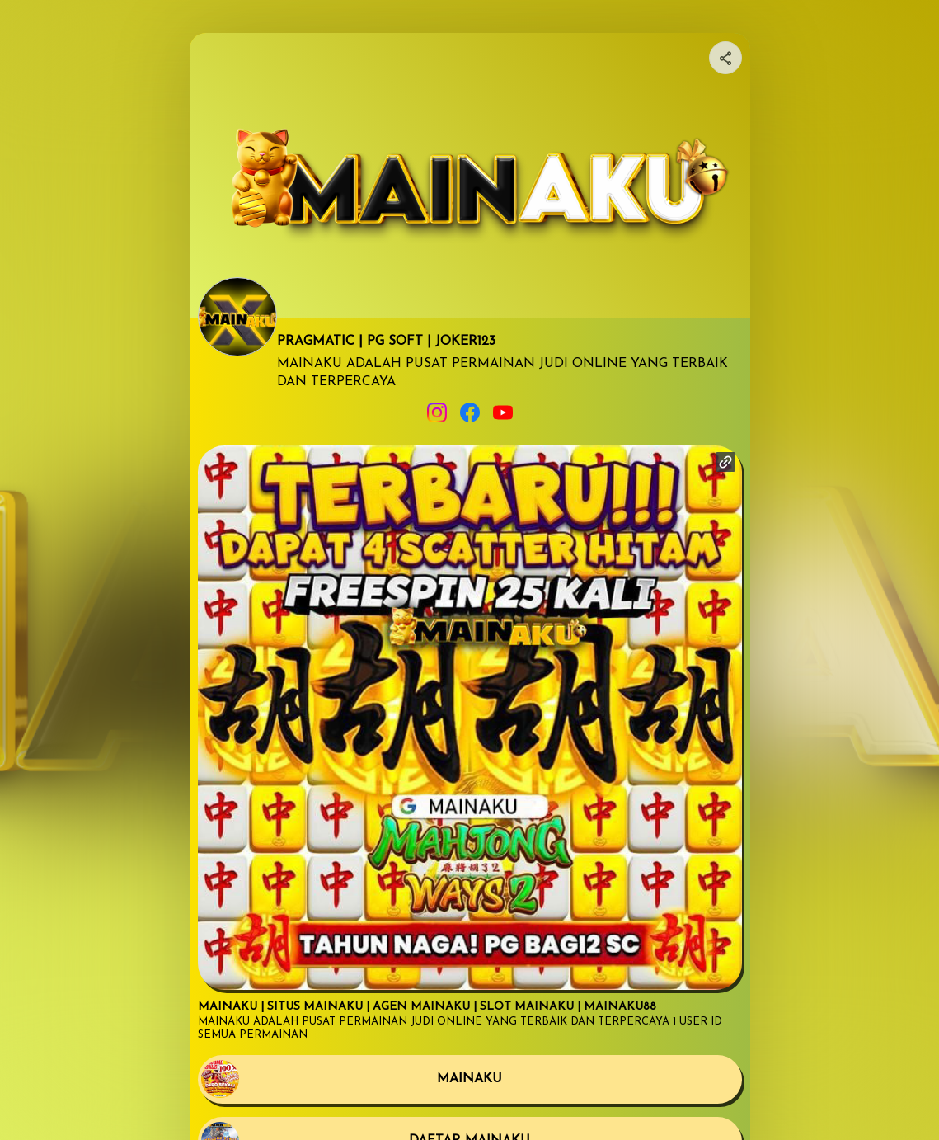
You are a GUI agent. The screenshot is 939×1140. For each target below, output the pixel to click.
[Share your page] (725, 57)
